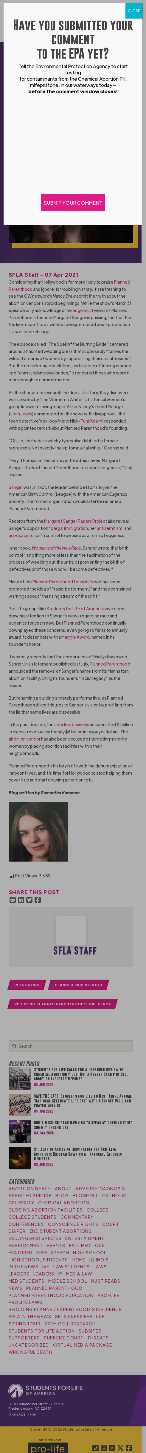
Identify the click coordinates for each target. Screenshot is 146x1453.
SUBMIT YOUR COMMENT (73, 203)
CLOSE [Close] (134, 10)
